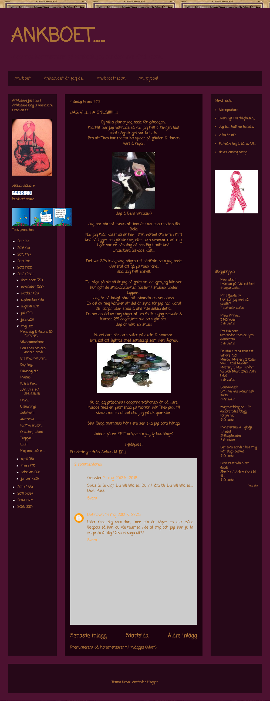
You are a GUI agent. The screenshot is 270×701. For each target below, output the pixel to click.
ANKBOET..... (58, 36)
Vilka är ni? (227, 135)
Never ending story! (233, 152)
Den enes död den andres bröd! (33, 350)
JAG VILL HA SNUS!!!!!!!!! (30, 392)
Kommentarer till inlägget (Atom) (128, 647)
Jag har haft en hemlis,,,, (236, 127)
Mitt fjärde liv (230, 295)
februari (28, 472)
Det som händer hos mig (238, 447)
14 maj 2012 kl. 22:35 (122, 515)
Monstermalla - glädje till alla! (236, 429)
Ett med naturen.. (33, 358)
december (29, 280)
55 (27, 110)
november (29, 286)
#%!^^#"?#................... (32, 419)
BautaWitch (229, 387)
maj (24, 326)
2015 (21, 254)
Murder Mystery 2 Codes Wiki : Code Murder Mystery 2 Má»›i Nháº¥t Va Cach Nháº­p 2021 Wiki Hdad (238, 367)
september (29, 300)
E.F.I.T (24, 444)
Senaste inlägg (88, 636)
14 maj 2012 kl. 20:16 (120, 478)
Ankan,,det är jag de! (64, 78)
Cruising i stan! (31, 432)
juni (24, 319)
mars (25, 466)
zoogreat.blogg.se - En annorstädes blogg (235, 409)
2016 (21, 248)
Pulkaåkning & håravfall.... (237, 144)
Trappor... (26, 438)
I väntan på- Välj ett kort (237, 284)
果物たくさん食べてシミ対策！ (238, 473)
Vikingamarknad (32, 342)
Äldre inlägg (182, 636)
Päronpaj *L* (29, 371)
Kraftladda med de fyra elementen (237, 337)
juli (23, 313)
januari (26, 479)
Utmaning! (28, 406)
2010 (21, 493)
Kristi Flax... (28, 383)
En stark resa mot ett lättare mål (236, 353)
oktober (27, 293)
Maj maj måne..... (32, 451)
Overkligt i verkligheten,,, (236, 118)
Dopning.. (26, 365)
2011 (20, 487)
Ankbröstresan (111, 78)
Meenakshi (228, 280)
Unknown (95, 515)
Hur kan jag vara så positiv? (234, 301)
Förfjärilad (227, 415)
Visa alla (253, 486)
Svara (92, 498)
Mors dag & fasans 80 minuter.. (36, 334)
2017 (21, 241)
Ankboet (23, 78)
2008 (21, 507)
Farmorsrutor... (31, 425)
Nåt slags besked (232, 451)
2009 (21, 500)
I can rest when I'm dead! (234, 465)
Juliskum (27, 413)
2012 (21, 274)
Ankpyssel (148, 78)
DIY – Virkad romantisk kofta (237, 393)
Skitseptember (230, 436)
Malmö (25, 377)
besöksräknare (23, 199)
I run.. (24, 400)
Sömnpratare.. (229, 110)
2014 (21, 261)
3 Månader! (228, 319)
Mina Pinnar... (230, 315)
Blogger (152, 682)
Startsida (137, 636)
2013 (21, 268)
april (25, 459)
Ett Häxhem (229, 331)
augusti (27, 306)
